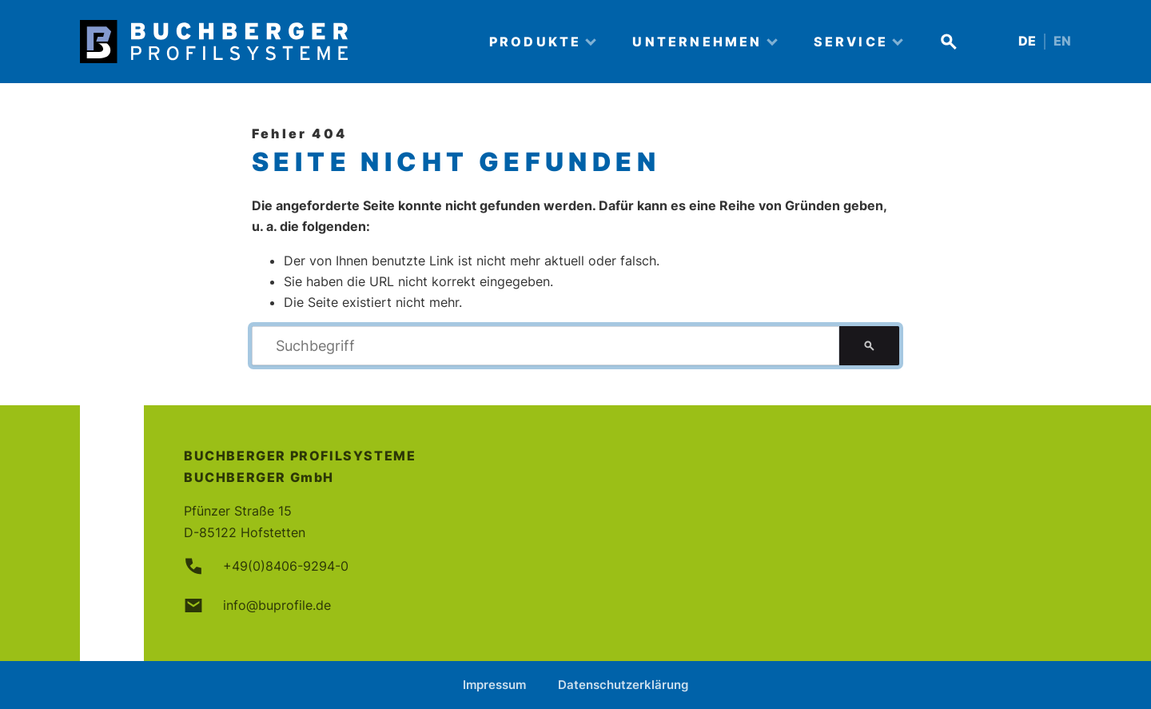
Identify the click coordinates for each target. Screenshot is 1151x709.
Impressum (494, 684)
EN (1062, 41)
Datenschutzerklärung (623, 684)
